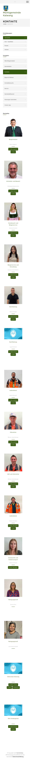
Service (6, 88)
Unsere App (8, 105)
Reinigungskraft (13, 599)
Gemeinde (7, 37)
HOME (4, 24)
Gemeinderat (8, 66)
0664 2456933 (13, 483)
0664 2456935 (13, 442)
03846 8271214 (13, 232)
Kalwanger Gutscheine (10, 99)
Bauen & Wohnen (9, 77)
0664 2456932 (13, 400)
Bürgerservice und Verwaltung (13, 265)
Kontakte (7, 72)
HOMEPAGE (16, 687)
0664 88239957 (13, 567)
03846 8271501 (13, 726)
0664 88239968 (13, 525)
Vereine (6, 49)
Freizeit (6, 45)
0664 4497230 (13, 149)
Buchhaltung (13, 306)
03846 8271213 (13, 351)
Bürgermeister (13, 139)
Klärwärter (13, 432)
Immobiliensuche (9, 83)
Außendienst (13, 390)
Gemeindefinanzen (9, 94)
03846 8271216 (13, 316)
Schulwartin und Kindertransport (13, 558)
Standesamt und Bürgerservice (13, 224)
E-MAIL (13, 152)
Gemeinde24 (20, 753)
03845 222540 (13, 684)
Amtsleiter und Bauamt (13, 181)
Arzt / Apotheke (9, 41)
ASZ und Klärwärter (13, 474)
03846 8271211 (13, 190)
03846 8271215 (13, 274)
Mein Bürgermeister (10, 60)
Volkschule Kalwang (13, 676)
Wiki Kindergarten (13, 718)
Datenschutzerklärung (18, 756)
